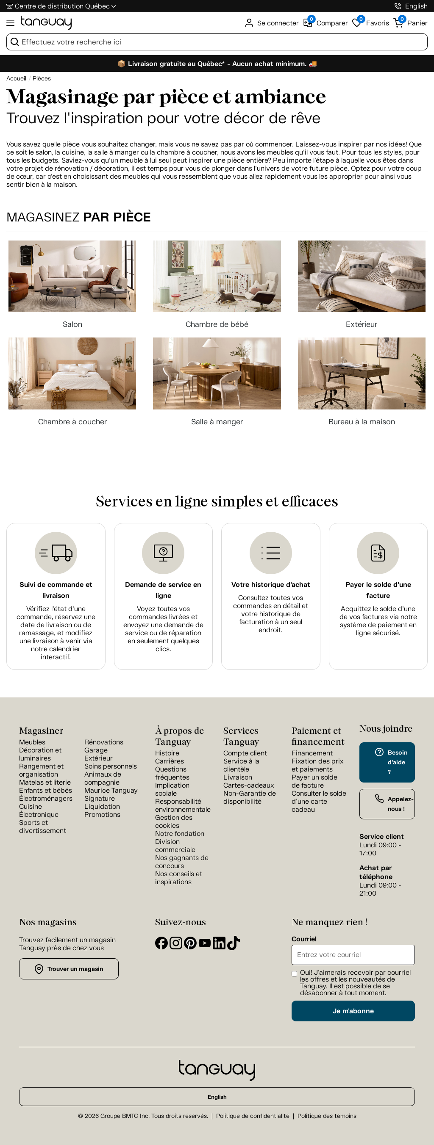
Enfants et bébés (45, 790)
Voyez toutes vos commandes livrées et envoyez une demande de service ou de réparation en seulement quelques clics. (163, 629)
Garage (96, 750)
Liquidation (102, 806)
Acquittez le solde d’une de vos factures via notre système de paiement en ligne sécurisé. (378, 621)
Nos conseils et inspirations (178, 878)
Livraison (237, 777)
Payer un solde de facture (314, 781)
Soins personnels (110, 766)
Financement (312, 753)
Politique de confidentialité (252, 1116)
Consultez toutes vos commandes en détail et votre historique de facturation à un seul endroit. (270, 614)
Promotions (102, 814)
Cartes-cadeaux (248, 785)
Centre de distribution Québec (62, 6)
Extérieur (98, 758)
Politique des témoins (327, 1116)
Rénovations (103, 742)
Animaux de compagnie (102, 778)
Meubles (32, 742)
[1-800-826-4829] (398, 6)
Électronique (38, 814)
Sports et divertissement (42, 827)
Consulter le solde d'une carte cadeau (319, 801)
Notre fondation (179, 834)
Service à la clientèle (241, 765)
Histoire (167, 753)
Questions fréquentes (172, 773)
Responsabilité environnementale (183, 805)
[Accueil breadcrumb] (16, 78)
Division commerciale (175, 846)
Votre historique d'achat (270, 584)
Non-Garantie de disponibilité (249, 797)
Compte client (245, 753)
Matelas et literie (45, 782)
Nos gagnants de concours (182, 862)
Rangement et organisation (41, 770)
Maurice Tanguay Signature (111, 794)
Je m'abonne (353, 1011)
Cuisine (30, 806)
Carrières (169, 761)
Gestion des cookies (173, 821)
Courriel (304, 939)
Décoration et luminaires (40, 754)
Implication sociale (172, 789)
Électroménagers (45, 798)
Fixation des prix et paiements (317, 765)
